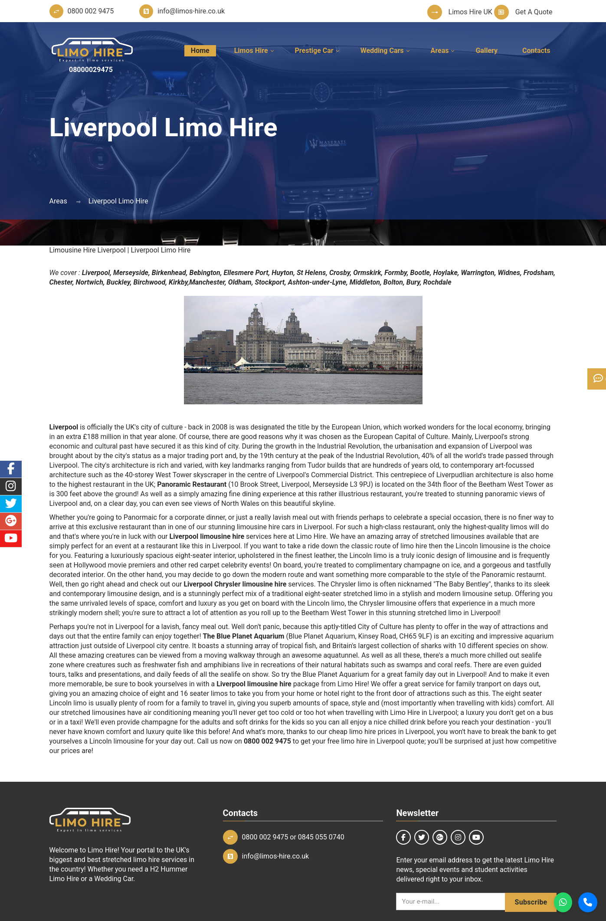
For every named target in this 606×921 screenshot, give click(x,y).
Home (200, 50)
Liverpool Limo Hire (118, 201)
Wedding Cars (382, 50)
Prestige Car (314, 50)
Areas (440, 50)
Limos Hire (251, 50)
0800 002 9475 (265, 837)
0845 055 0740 (321, 837)
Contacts (536, 50)
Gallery (486, 50)
